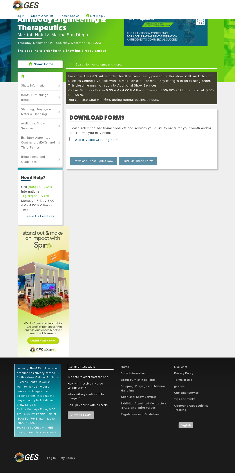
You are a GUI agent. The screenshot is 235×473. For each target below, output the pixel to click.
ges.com (180, 386)
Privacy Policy (183, 373)
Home (125, 367)
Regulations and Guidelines (33, 159)
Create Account (42, 16)
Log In (20, 16)
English (186, 425)
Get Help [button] (95, 16)
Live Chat (180, 367)
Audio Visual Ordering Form (97, 140)
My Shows (68, 458)
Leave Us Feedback (40, 216)
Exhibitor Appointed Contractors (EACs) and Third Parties (38, 142)
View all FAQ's (80, 415)
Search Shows (70, 16)
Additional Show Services (33, 126)
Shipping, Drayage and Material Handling (38, 111)
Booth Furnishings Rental (34, 97)
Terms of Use (183, 380)
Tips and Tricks (184, 399)
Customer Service (186, 393)
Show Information (34, 85)
